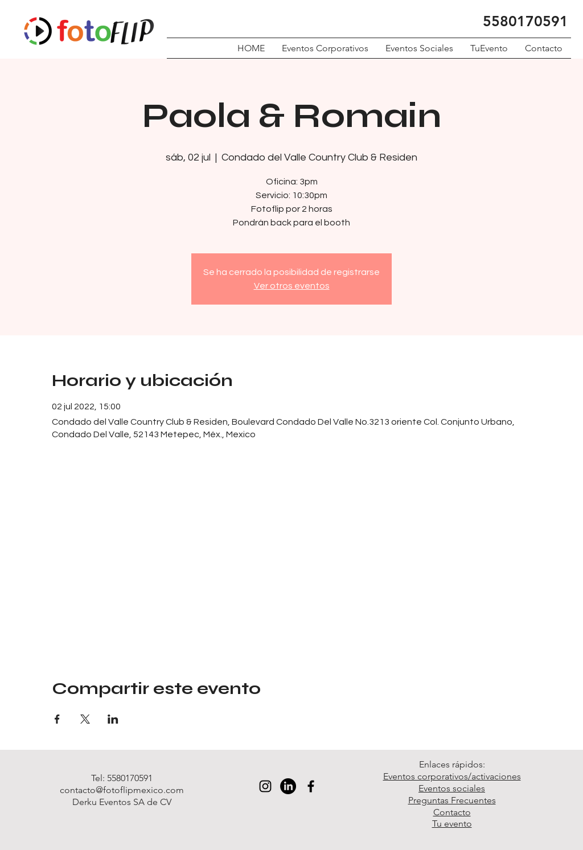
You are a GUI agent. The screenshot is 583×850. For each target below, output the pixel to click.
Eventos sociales (451, 788)
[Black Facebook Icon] (311, 786)
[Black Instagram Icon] (265, 786)
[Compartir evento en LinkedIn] (113, 719)
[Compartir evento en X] (85, 719)
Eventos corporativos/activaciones (452, 776)
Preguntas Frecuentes (452, 800)
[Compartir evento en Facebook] (57, 719)
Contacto (452, 812)
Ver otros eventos (292, 285)
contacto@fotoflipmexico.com (122, 790)
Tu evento (452, 823)
